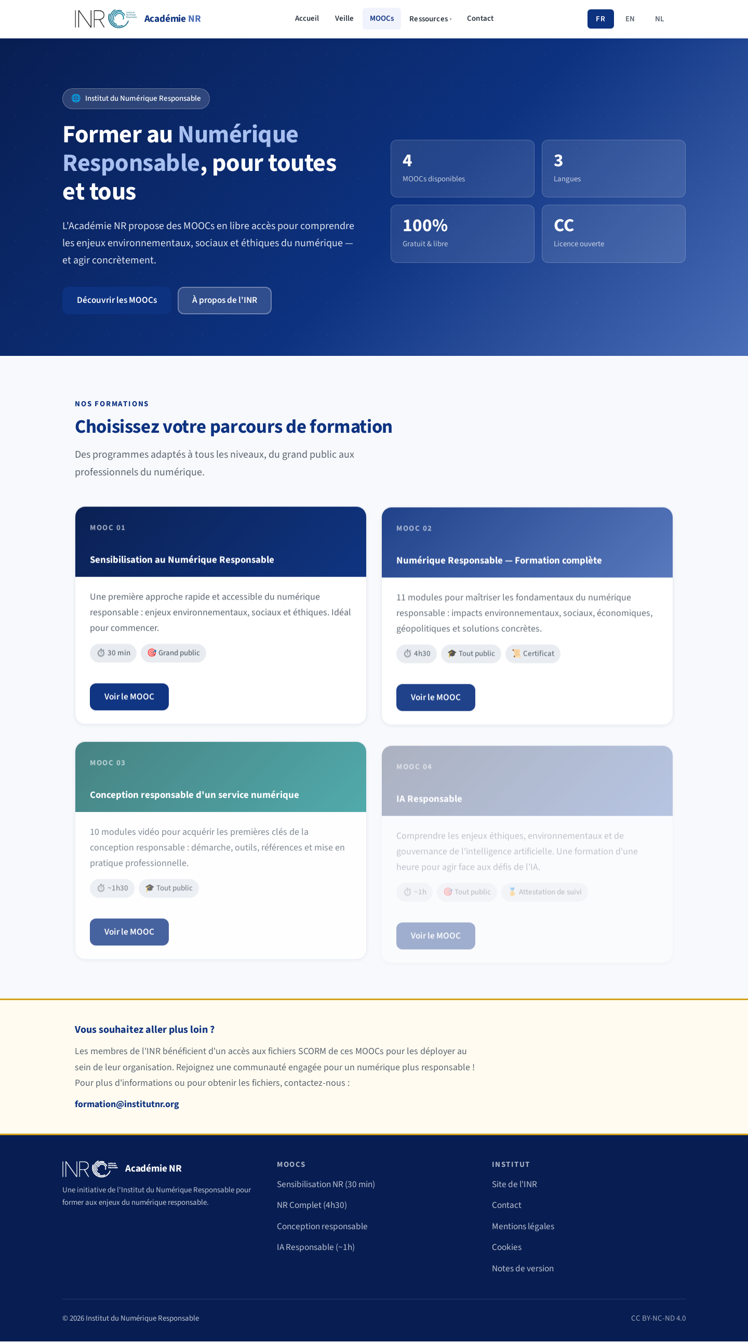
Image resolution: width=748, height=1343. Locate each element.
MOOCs (382, 18)
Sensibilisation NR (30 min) (329, 1185)
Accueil (307, 18)
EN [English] (630, 19)
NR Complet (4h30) (314, 1206)
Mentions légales (525, 1227)
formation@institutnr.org (127, 1105)
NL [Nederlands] (660, 19)
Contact (480, 18)
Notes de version (525, 1270)
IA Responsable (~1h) (318, 1248)
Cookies (507, 1248)
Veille (344, 18)
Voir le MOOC (130, 703)
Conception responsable (325, 1227)
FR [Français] (600, 19)
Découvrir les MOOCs (119, 300)
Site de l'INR (516, 1185)
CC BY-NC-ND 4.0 (658, 1319)
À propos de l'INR (230, 300)
